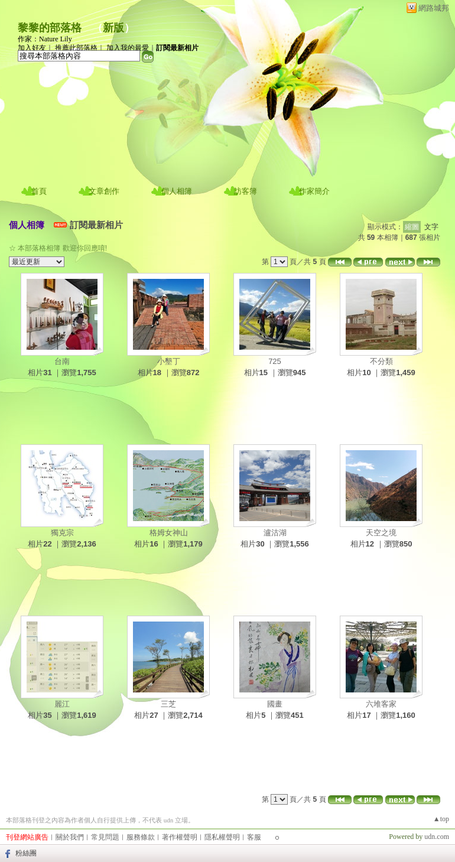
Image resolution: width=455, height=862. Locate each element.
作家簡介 (314, 191)
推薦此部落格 (76, 48)
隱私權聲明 (222, 837)
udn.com (436, 836)
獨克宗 (62, 532)
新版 (113, 28)
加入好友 (32, 48)
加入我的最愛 (127, 48)
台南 (62, 361)
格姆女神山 (169, 532)
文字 (431, 227)
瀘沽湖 (275, 532)
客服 (254, 837)
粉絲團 (26, 853)
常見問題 (105, 837)
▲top (441, 819)
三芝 (168, 704)
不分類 (381, 361)
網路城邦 (433, 8)
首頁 (39, 191)
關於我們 (70, 837)
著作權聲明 (179, 837)
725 (274, 361)
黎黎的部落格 (50, 28)
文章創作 (104, 191)
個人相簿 (176, 191)
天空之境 (381, 532)
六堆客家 (381, 704)
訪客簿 (245, 191)
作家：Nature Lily (45, 39)
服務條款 (140, 837)
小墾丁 (168, 361)
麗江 (62, 704)
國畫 (274, 704)
